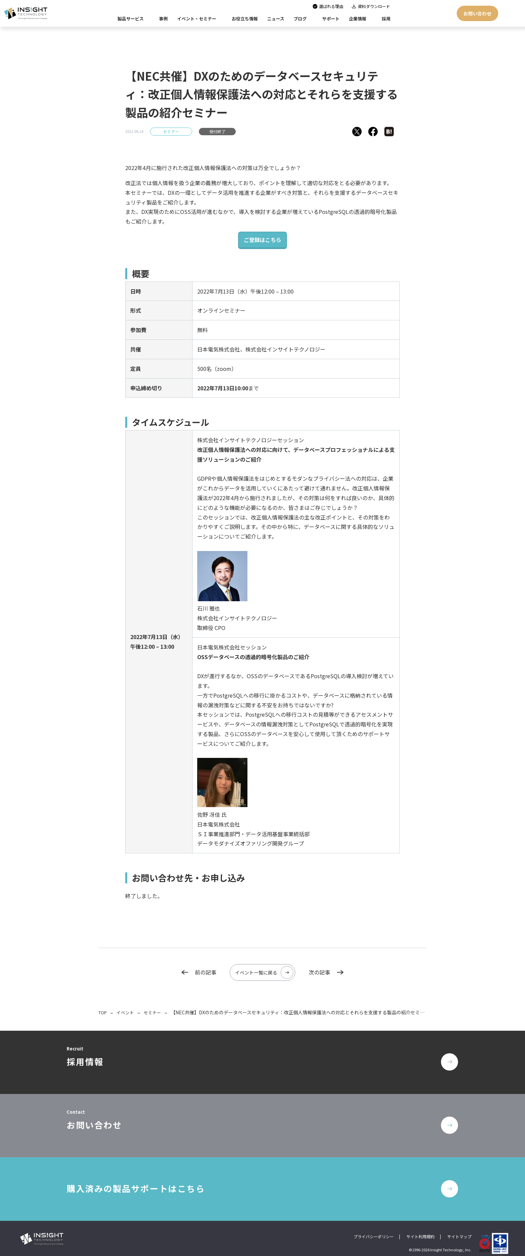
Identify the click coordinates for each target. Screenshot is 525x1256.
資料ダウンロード (374, 6)
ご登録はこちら (262, 240)
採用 (386, 18)
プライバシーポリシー (374, 1226)
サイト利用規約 (420, 1226)
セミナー (171, 131)
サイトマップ (459, 1226)
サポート (331, 18)
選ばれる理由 (331, 6)
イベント (127, 1011)
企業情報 (357, 18)
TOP (103, 1011)
